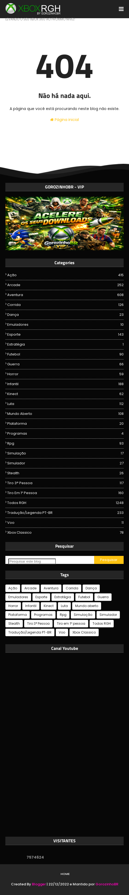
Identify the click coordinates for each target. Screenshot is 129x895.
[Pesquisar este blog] (32, 561)
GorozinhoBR (106, 884)
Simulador (65, 463)
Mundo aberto (65, 413)
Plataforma (65, 423)
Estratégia (65, 344)
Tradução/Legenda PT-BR (65, 512)
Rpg (65, 443)
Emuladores (65, 324)
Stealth (65, 473)
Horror (65, 374)
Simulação (65, 453)
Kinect (65, 394)
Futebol (65, 354)
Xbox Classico (65, 532)
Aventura (65, 295)
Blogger (39, 884)
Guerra (65, 364)
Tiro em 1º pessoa (65, 493)
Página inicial (64, 119)
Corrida (65, 305)
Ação (65, 275)
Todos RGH (65, 503)
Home (65, 874)
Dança (65, 314)
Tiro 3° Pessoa (65, 483)
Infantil (65, 384)
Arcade (65, 285)
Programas (65, 433)
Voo (65, 522)
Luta (65, 404)
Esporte (65, 334)
